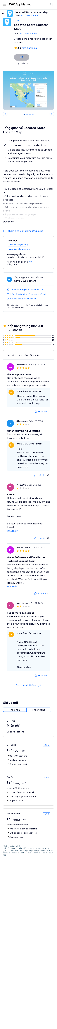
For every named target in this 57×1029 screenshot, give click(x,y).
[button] (30, 261)
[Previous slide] (5, 114)
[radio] (15, 710)
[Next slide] (52, 114)
